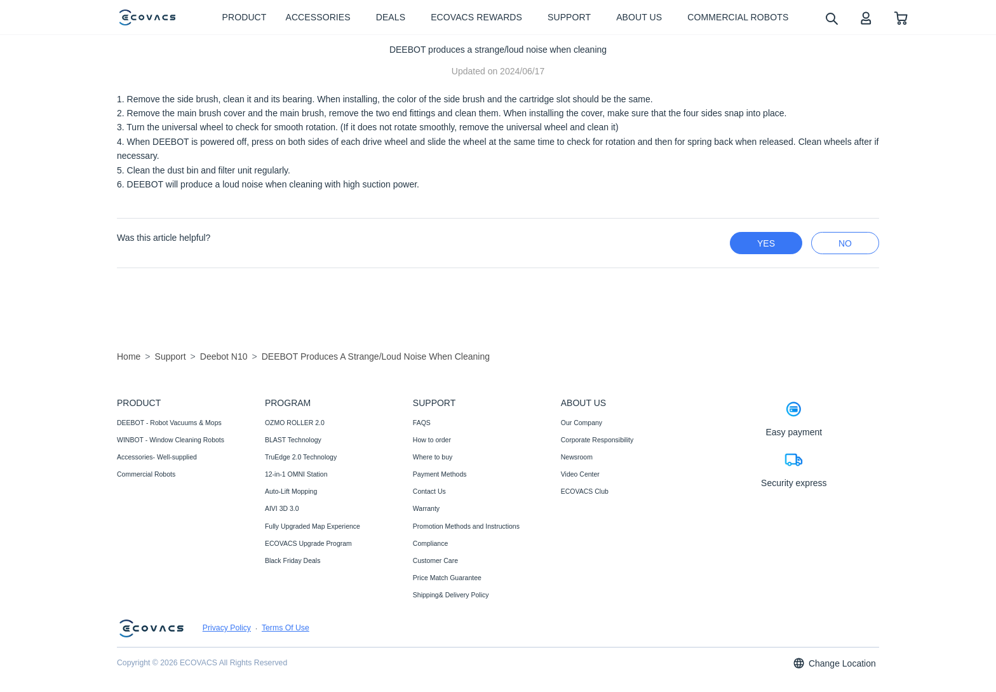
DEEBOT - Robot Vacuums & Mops (169, 422)
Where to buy (432, 457)
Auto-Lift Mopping (291, 491)
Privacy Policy (227, 627)
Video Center (580, 474)
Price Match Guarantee (447, 577)
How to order (432, 440)
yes (766, 243)
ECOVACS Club (585, 491)
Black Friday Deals (293, 560)
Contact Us (429, 491)
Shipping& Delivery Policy (451, 595)
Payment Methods (440, 474)
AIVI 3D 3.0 (282, 508)
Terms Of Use (285, 627)
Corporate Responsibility (597, 440)
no (845, 243)
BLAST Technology (293, 440)
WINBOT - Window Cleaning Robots (170, 440)
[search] (831, 18)
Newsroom (577, 457)
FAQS (422, 422)
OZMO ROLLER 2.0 (295, 422)
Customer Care (435, 560)
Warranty (426, 508)
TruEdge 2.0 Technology (301, 457)
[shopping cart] (901, 17)
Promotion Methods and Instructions (466, 526)
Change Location (834, 663)
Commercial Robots (146, 474)
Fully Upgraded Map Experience (312, 526)
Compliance (430, 543)
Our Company (581, 422)
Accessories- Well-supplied (157, 457)
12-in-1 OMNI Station (296, 474)
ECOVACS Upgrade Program (308, 543)
